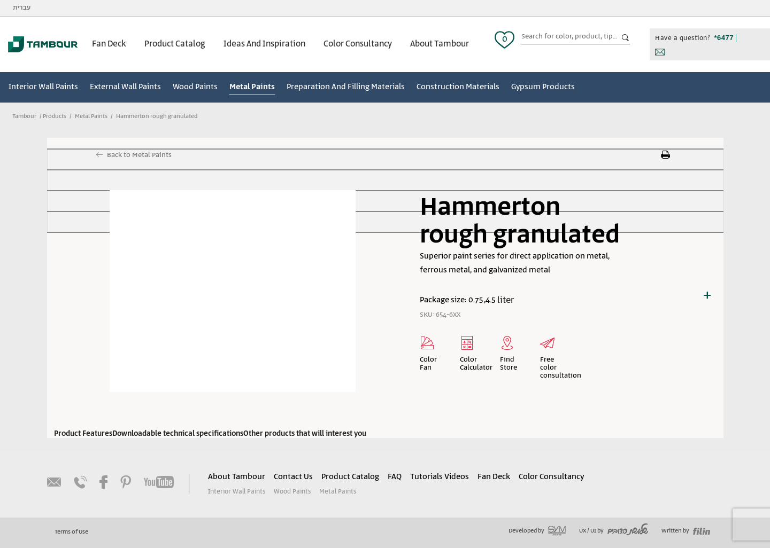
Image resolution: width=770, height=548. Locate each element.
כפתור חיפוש (625, 38)
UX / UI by (613, 531)
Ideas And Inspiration (264, 44)
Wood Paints (195, 86)
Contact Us (293, 477)
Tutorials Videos (439, 477)
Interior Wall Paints (43, 86)
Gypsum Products (543, 86)
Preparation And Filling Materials (346, 86)
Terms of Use (71, 532)
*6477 (724, 38)
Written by (685, 531)
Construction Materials (458, 86)
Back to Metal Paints (139, 155)
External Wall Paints (125, 86)
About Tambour (439, 44)
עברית (21, 8)
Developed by (537, 531)
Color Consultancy (358, 44)
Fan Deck (109, 44)
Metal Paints (252, 86)
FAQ (395, 477)
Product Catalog (174, 44)
